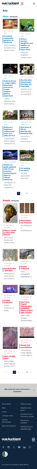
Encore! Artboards (25, 268)
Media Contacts (26, 404)
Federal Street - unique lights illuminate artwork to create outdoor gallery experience (10, 88)
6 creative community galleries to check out (8, 39)
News (4, 408)
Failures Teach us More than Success (10, 232)
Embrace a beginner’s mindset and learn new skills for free (9, 131)
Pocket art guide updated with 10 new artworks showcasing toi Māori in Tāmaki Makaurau (10, 172)
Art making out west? (25, 169)
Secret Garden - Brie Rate (10, 270)
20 (27, 372)
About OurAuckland (9, 426)
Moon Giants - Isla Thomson (26, 222)
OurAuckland (6, 404)
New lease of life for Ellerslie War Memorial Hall (26, 130)
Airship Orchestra (8, 301)
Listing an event (7, 416)
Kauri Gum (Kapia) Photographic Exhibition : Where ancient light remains (27, 307)
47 (27, 193)
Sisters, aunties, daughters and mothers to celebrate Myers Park (27, 44)
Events (4, 412)
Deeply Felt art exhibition (26, 346)
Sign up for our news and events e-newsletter (19, 391)
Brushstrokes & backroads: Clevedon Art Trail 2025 (26, 83)
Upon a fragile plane (9, 357)
